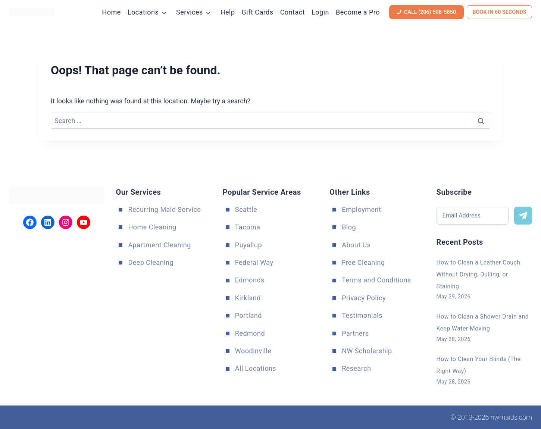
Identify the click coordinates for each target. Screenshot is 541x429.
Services (189, 12)
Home (111, 12)
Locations (143, 12)
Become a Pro (358, 12)
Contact (292, 12)
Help (228, 12)
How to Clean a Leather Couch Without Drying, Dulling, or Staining (484, 272)
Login (320, 12)
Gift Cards (257, 12)
